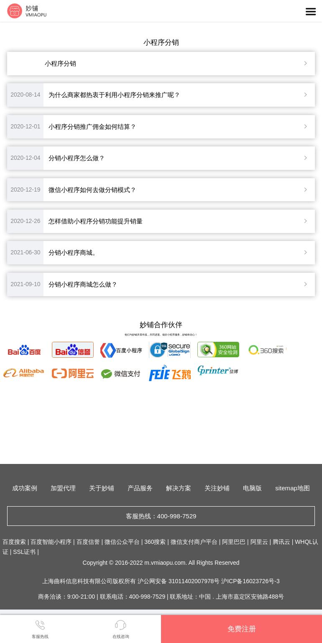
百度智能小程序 (51, 541)
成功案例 (24, 488)
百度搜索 (14, 541)
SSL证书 (24, 551)
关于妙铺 (101, 488)
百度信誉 (88, 541)
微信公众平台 (122, 541)
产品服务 (140, 488)
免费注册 (241, 629)
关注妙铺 (217, 488)
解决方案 (178, 488)
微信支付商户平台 (194, 541)
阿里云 (259, 541)
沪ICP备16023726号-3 (250, 581)
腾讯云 (281, 541)
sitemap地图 (292, 488)
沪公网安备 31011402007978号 (179, 581)
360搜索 (155, 541)
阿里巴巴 (233, 541)
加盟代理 (63, 488)
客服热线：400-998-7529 (161, 516)
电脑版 (252, 488)
